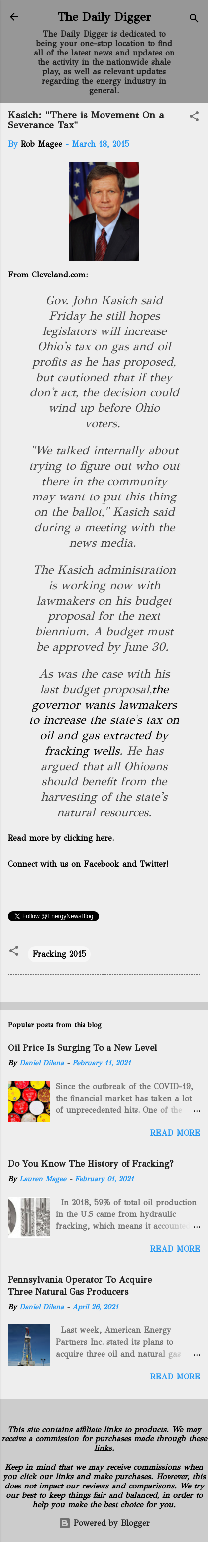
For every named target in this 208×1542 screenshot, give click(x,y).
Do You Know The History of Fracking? (90, 1163)
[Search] (194, 20)
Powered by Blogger (104, 1523)
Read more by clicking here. (61, 838)
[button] (194, 118)
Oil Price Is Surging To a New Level (82, 1048)
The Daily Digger (104, 16)
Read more (175, 1133)
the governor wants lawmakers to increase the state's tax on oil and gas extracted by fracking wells (104, 720)
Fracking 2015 (59, 954)
